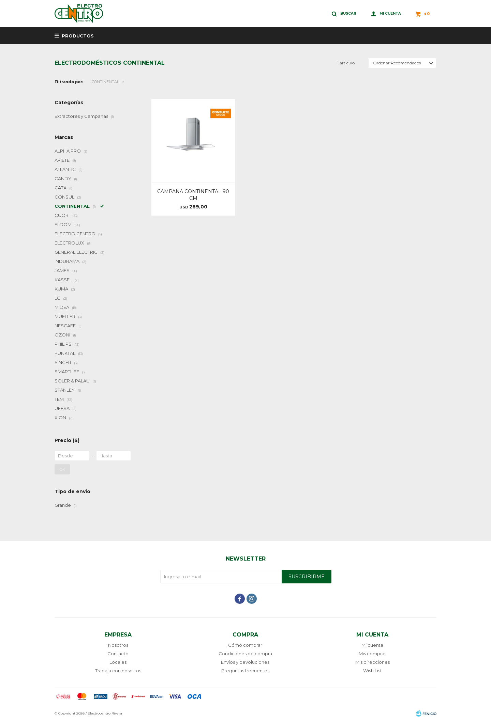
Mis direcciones (372, 662)
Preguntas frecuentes (245, 670)
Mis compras (372, 653)
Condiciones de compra (245, 653)
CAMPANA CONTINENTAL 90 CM (193, 194)
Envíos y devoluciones (245, 662)
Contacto (118, 653)
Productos (78, 35)
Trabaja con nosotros (118, 670)
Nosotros (118, 645)
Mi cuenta (372, 645)
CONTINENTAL (105, 81)
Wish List (372, 670)
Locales (118, 662)
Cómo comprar (245, 645)
